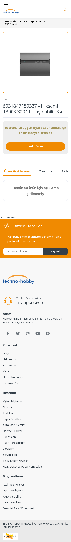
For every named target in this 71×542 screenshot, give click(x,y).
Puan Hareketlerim (14, 443)
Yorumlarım (10, 454)
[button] (64, 9)
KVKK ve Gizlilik (12, 496)
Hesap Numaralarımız (16, 377)
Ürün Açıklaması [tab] (17, 171)
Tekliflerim (9, 413)
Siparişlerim (9, 407)
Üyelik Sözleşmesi (13, 490)
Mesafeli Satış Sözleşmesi (18, 508)
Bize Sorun (9, 365)
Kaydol (55, 251)
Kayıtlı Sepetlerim (13, 419)
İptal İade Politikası (14, 484)
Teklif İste (35, 146)
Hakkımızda (10, 359)
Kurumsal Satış (12, 383)
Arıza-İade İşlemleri (14, 425)
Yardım (7, 371)
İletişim (7, 353)
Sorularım (8, 448)
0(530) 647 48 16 (30, 302)
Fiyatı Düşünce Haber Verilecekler (23, 466)
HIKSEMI (7, 99)
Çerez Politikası (12, 502)
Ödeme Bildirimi (12, 431)
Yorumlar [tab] (46, 171)
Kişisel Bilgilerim (12, 401)
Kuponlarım (10, 437)
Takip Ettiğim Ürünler (15, 460)
